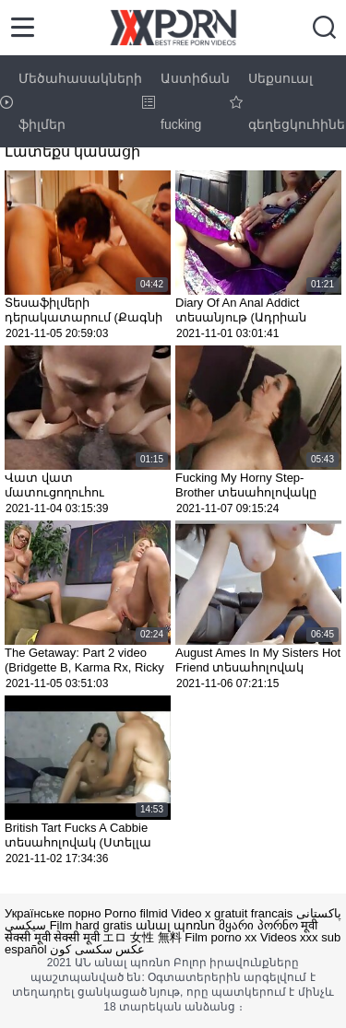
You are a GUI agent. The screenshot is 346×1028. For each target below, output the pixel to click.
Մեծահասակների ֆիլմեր (71, 101)
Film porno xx (221, 937)
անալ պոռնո (176, 925)
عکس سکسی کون (97, 949)
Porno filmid (136, 913)
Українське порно (53, 913)
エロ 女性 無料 (141, 937)
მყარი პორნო (258, 925)
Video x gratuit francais (231, 913)
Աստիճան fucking (186, 101)
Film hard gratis (91, 925)
